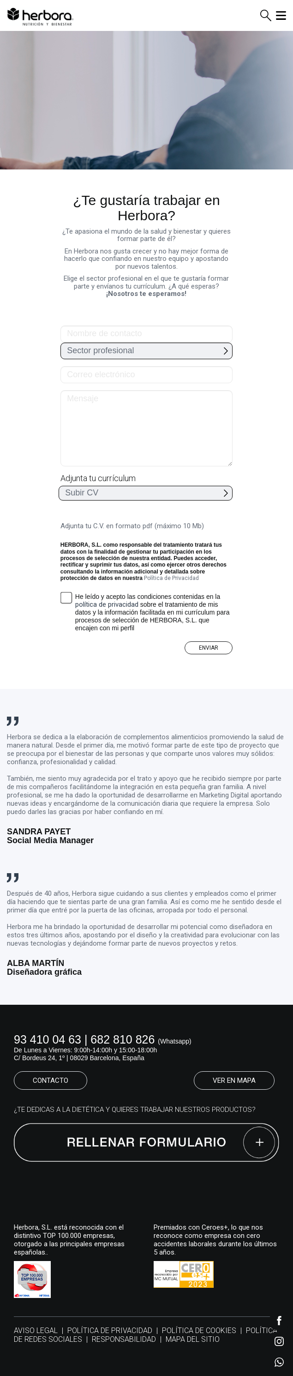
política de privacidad (106, 604)
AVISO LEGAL (36, 1330)
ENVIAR (208, 648)
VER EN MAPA (234, 1080)
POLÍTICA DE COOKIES (199, 1330)
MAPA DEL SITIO (193, 1339)
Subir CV (81, 492)
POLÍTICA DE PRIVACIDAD (109, 1330)
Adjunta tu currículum (98, 478)
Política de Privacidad (171, 578)
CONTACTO (50, 1080)
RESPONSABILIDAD (124, 1339)
